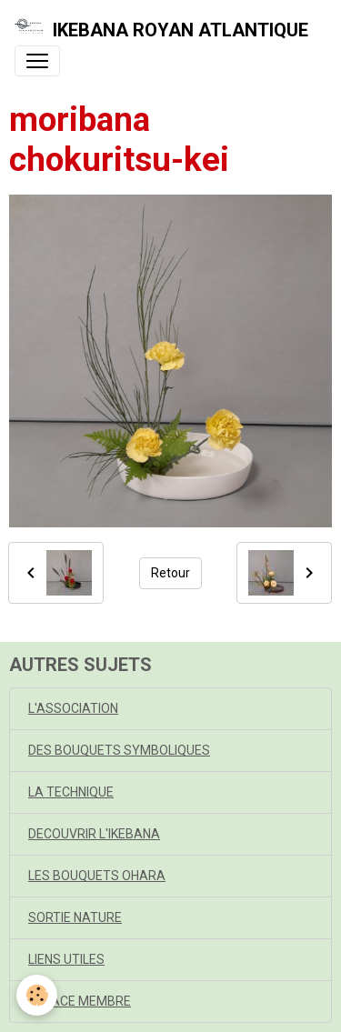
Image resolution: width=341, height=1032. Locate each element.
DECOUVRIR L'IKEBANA (94, 834)
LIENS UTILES (66, 959)
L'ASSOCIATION (73, 708)
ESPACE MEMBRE (79, 1001)
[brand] (161, 30)
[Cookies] (36, 995)
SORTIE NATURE (75, 917)
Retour (170, 573)
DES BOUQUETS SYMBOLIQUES (119, 750)
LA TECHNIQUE (71, 792)
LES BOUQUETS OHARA (96, 875)
